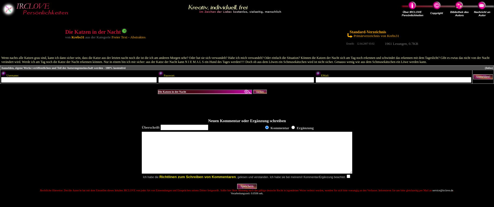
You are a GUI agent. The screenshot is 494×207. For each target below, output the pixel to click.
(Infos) (489, 67)
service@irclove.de (442, 198)
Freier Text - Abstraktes (129, 37)
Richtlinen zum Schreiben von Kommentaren (197, 185)
